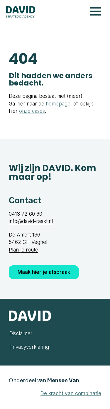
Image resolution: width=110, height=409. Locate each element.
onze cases (32, 111)
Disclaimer (21, 333)
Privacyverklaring (29, 347)
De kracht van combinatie (70, 393)
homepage (58, 104)
